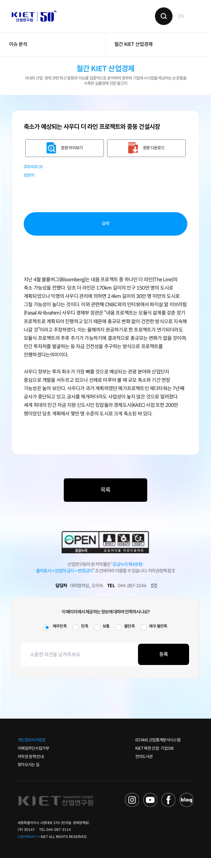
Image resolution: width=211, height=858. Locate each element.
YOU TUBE (150, 800)
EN (181, 16)
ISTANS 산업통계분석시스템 (157, 740)
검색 (163, 16)
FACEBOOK (168, 800)
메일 (154, 586)
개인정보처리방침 (32, 740)
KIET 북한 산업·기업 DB (154, 748)
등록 (163, 654)
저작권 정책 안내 (30, 756)
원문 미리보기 (72, 148)
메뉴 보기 (194, 16)
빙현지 (29, 175)
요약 (105, 223)
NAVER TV (132, 800)
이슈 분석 (18, 44)
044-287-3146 (132, 585)
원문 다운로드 (153, 148)
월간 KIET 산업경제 (133, 44)
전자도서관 (144, 756)
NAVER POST (186, 800)
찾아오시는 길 (28, 764)
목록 (105, 489)
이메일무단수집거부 (33, 748)
